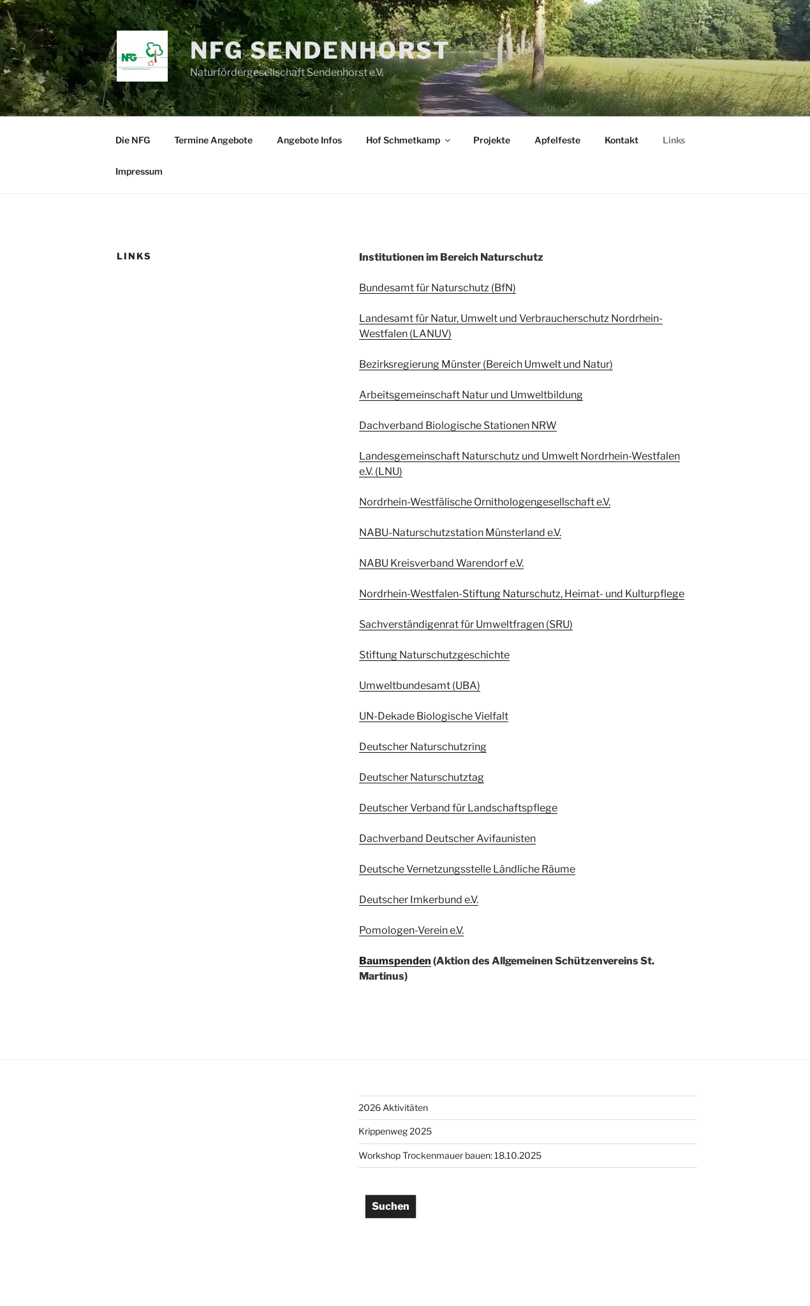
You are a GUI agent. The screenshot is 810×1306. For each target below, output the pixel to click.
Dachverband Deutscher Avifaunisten (447, 838)
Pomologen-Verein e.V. (411, 930)
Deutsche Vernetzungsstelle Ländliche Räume (467, 869)
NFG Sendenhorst (320, 50)
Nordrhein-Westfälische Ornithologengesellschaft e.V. (484, 502)
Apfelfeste (557, 139)
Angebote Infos (309, 139)
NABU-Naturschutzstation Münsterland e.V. (460, 532)
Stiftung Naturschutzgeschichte (434, 655)
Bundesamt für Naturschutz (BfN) (437, 288)
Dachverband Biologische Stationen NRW (458, 425)
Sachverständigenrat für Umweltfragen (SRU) (466, 624)
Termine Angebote (213, 139)
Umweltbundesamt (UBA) (419, 685)
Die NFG (132, 139)
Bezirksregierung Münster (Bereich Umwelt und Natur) (486, 364)
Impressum (139, 171)
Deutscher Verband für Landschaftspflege (458, 808)
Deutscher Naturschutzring (423, 747)
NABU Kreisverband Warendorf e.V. (441, 563)
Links (674, 139)
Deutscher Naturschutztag (421, 777)
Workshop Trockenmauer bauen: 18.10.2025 (449, 1155)
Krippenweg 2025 (395, 1131)
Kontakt (621, 139)
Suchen (390, 1206)
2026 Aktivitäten (393, 1107)
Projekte (491, 139)
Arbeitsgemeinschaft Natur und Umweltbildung (471, 395)
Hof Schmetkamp (409, 139)
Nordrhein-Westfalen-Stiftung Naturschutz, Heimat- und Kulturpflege (521, 594)
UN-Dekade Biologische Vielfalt (433, 716)
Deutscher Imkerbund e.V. (418, 900)
